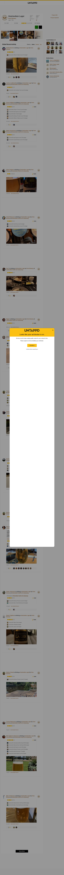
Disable (32, 345)
